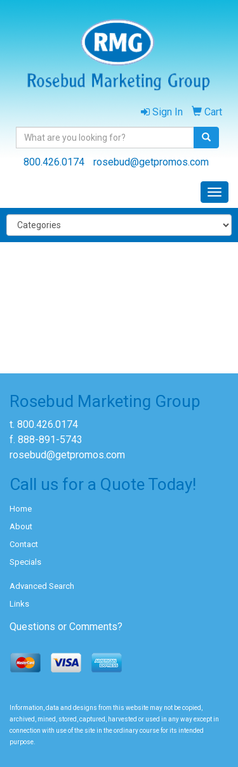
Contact (24, 544)
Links (19, 604)
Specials (25, 562)
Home (21, 508)
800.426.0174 (53, 162)
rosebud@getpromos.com (151, 162)
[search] (206, 137)
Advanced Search (42, 586)
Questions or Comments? (66, 627)
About (21, 526)
